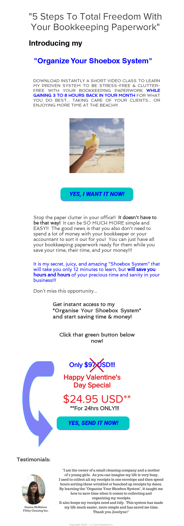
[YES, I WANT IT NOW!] (96, 194)
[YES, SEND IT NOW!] (93, 422)
